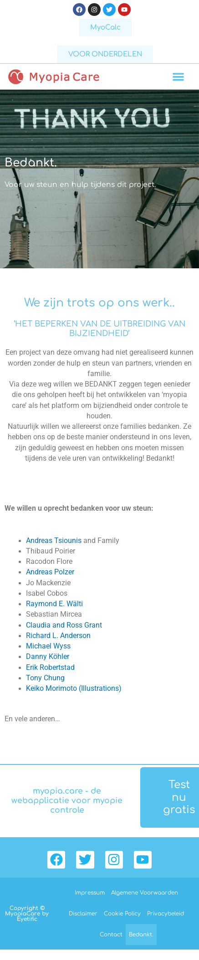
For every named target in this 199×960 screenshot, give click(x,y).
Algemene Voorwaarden (144, 893)
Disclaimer (83, 913)
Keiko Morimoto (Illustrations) (74, 688)
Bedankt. (141, 934)
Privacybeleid (165, 913)
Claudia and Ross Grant (64, 625)
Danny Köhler (47, 657)
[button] (178, 76)
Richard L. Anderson (58, 636)
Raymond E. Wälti (54, 604)
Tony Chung (45, 678)
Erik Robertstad (50, 667)
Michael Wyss (48, 646)
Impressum (90, 893)
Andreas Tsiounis (54, 541)
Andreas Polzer (50, 572)
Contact (111, 934)
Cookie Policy (122, 913)
